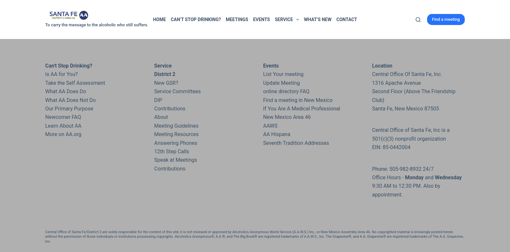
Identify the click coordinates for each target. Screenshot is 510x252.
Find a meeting (446, 19)
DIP (158, 100)
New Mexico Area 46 (287, 117)
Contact (346, 19)
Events (261, 19)
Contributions (169, 109)
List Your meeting (283, 74)
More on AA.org (63, 134)
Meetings (237, 19)
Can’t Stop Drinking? (196, 19)
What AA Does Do (65, 91)
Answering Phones (175, 143)
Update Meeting (281, 83)
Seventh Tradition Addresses (296, 143)
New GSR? (166, 83)
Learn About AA (63, 126)
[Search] (418, 19)
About (161, 117)
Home (159, 19)
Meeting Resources (176, 134)
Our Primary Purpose (69, 109)
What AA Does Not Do (70, 100)
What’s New (317, 19)
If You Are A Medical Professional (301, 109)
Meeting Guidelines (176, 126)
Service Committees (177, 91)
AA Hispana (276, 134)
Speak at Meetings (175, 160)
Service (288, 19)
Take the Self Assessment (75, 83)
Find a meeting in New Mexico (298, 100)
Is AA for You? (61, 74)
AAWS (270, 126)
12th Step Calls (171, 151)
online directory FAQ (286, 91)
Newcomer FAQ (63, 117)
